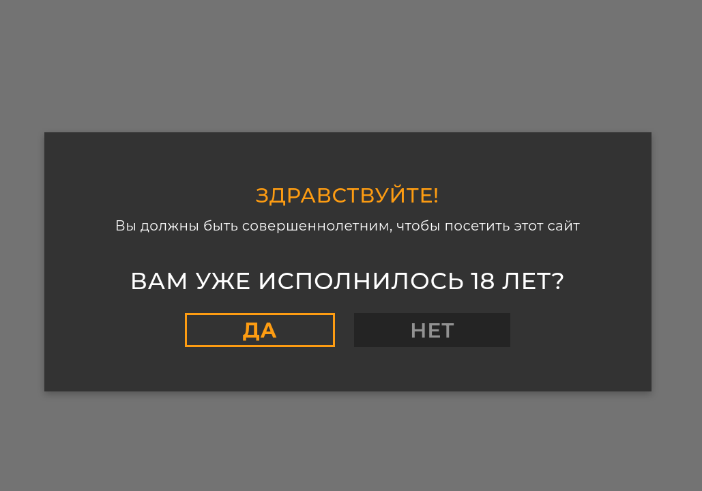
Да (260, 330)
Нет (432, 330)
